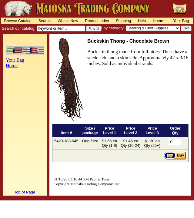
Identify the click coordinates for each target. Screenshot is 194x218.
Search (44, 20)
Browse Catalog (18, 20)
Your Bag (181, 20)
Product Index (97, 20)
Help (142, 20)
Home (158, 20)
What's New (68, 20)
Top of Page (24, 192)
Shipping (123, 20)
